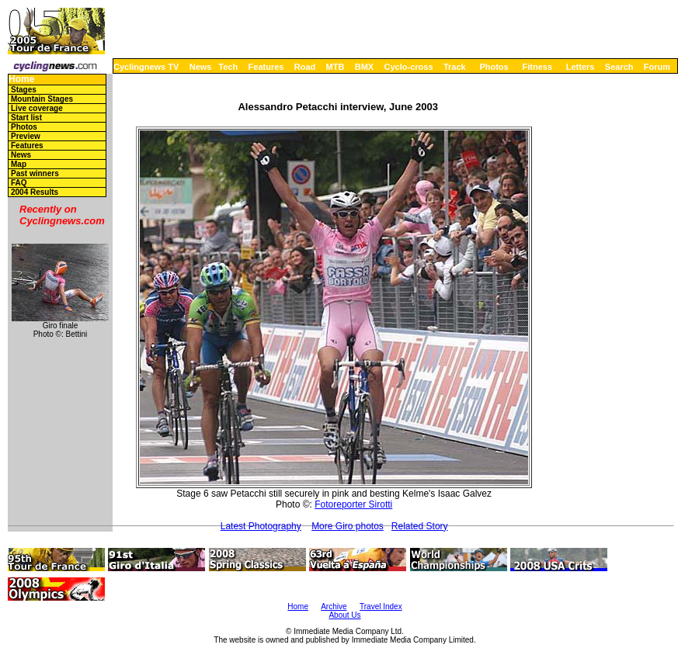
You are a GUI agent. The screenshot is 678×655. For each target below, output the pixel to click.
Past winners (35, 173)
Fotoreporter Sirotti (353, 504)
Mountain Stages (42, 99)
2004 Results (34, 192)
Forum (657, 66)
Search (619, 66)
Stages (24, 89)
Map (18, 164)
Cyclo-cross (408, 66)
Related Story (419, 526)
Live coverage (37, 108)
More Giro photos (347, 526)
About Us (344, 615)
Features (266, 66)
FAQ (19, 182)
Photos (493, 66)
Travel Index (381, 606)
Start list (26, 117)
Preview (25, 136)
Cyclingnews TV (146, 66)
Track (454, 66)
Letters (580, 66)
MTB (335, 66)
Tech (228, 66)
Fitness (537, 66)
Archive (333, 606)
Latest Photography (261, 526)
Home (21, 80)
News (200, 66)
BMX (364, 66)
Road (305, 66)
